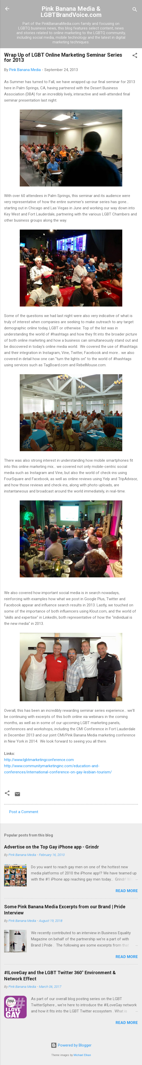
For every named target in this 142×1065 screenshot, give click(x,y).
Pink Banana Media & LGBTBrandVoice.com (71, 11)
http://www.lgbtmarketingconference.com (39, 759)
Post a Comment (23, 812)
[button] (135, 56)
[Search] (135, 10)
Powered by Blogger (71, 1045)
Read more (127, 891)
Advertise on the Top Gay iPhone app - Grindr (51, 847)
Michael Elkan (82, 1055)
